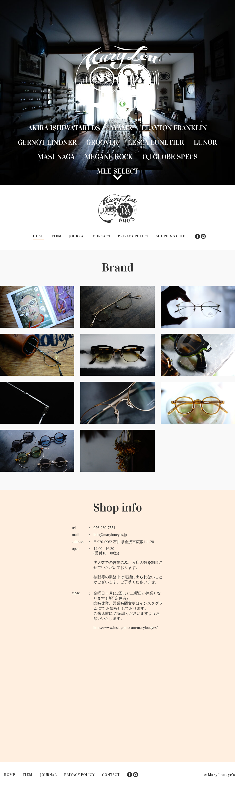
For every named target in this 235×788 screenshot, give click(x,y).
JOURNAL (77, 236)
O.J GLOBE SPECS (170, 156)
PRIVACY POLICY (133, 236)
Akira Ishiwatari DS (64, 128)
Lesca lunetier (156, 142)
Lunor (205, 142)
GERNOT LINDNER (47, 142)
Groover (102, 142)
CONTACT (102, 236)
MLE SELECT (117, 171)
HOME (38, 236)
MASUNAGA (56, 156)
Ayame (121, 128)
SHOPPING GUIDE (172, 236)
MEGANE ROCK (108, 156)
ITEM (56, 236)
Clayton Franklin (174, 128)
